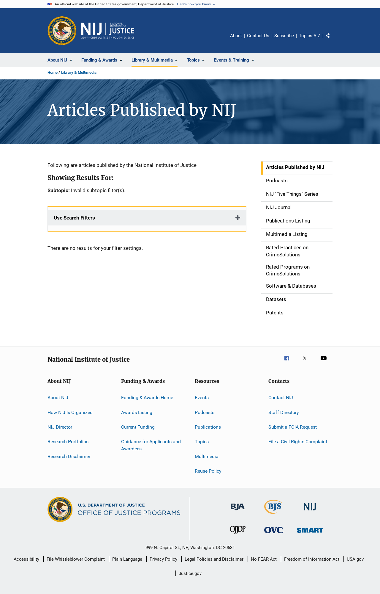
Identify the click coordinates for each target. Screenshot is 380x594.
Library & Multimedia (78, 72)
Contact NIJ (280, 397)
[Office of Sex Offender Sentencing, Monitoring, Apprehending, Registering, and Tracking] (310, 533)
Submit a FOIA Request (292, 427)
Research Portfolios (68, 441)
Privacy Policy (163, 559)
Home (53, 72)
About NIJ (58, 397)
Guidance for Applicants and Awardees (151, 445)
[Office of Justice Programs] (62, 30)
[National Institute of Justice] (310, 511)
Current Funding (138, 427)
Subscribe (284, 35)
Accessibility (26, 559)
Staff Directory (283, 412)
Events (202, 397)
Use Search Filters (74, 218)
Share (332, 39)
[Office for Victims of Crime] (273, 534)
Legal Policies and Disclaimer (214, 559)
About (236, 35)
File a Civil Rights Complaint (297, 441)
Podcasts (204, 412)
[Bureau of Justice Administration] (238, 511)
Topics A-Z (309, 35)
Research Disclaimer (69, 456)
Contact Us (258, 35)
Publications (208, 427)
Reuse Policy (208, 471)
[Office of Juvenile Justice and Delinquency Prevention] (238, 535)
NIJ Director (60, 427)
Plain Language (127, 559)
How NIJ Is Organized (70, 412)
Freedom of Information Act (311, 559)
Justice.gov (190, 573)
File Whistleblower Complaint (76, 559)
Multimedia (206, 456)
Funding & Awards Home (147, 397)
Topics (202, 441)
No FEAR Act (264, 559)
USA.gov (355, 559)
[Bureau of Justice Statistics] (274, 515)
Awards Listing (136, 412)
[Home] (107, 31)
